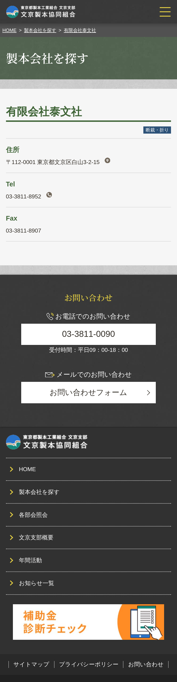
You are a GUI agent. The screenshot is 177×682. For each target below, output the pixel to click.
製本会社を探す (39, 492)
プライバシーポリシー (88, 664)
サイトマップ (31, 664)
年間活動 (30, 560)
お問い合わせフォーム (88, 392)
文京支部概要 (36, 537)
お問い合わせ (146, 664)
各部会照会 (33, 515)
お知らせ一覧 (36, 583)
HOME (27, 469)
